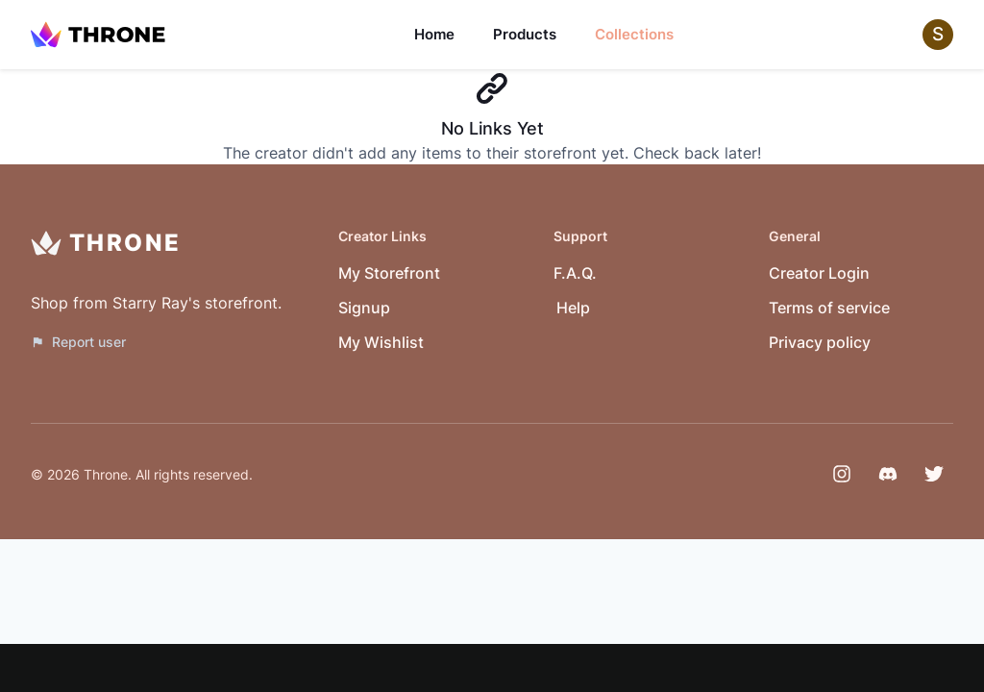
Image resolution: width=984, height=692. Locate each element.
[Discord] (888, 474)
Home (434, 34)
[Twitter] (934, 474)
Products (524, 34)
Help (573, 307)
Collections (634, 34)
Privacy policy (820, 342)
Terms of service (829, 307)
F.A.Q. (575, 273)
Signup (364, 307)
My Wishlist (381, 342)
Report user (78, 342)
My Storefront (389, 273)
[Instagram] (842, 474)
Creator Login (819, 273)
